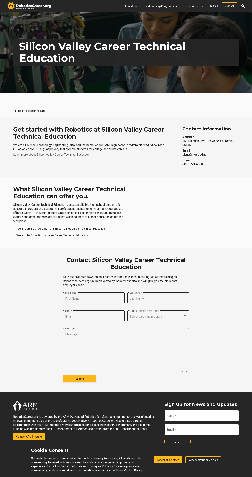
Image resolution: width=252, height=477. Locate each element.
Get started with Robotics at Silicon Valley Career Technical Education (88, 133)
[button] (243, 6)
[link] (60, 228)
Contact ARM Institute (29, 436)
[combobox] (158, 316)
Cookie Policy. (133, 470)
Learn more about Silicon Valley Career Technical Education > (52, 154)
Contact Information (206, 129)
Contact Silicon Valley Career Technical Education (126, 263)
